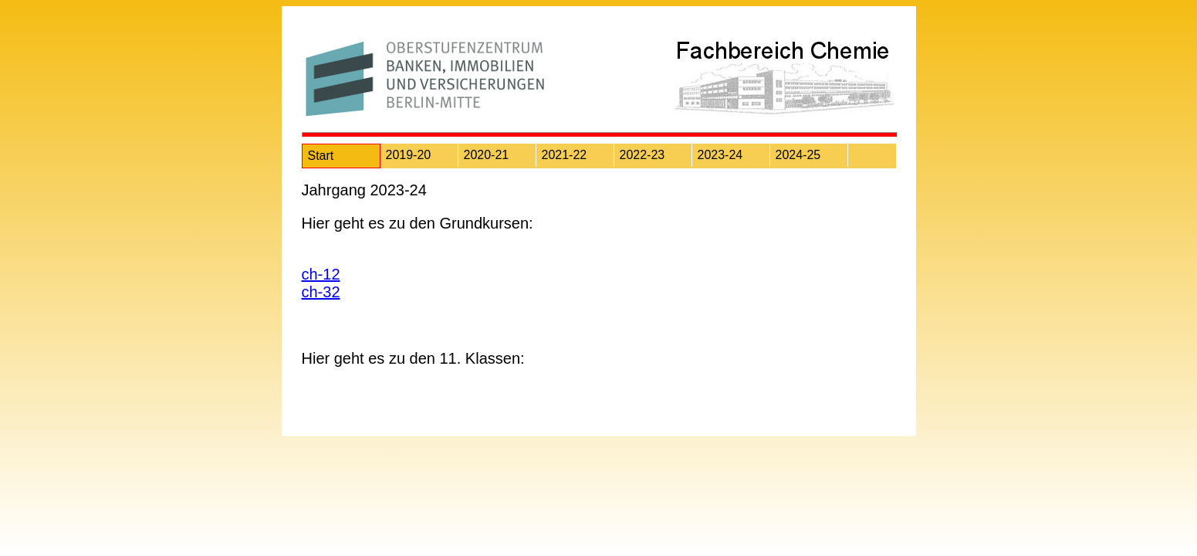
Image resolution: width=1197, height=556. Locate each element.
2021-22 (564, 154)
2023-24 (720, 154)
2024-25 (798, 154)
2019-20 (408, 154)
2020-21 (486, 154)
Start (321, 155)
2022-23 (642, 154)
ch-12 (321, 274)
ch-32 (321, 291)
